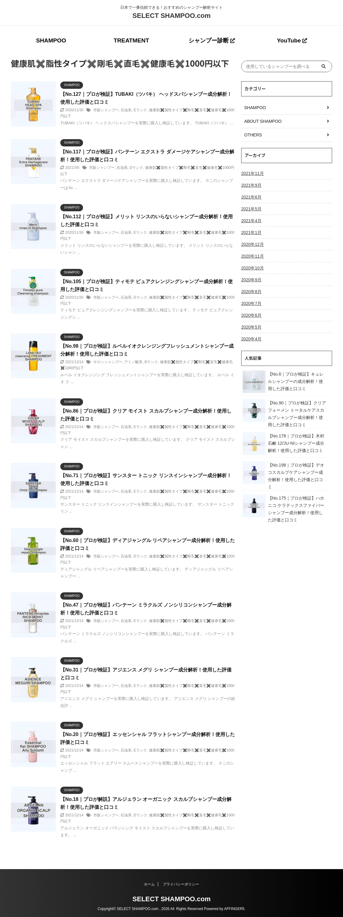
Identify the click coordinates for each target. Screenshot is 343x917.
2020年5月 (251, 327)
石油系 (126, 110)
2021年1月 (251, 232)
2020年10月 (252, 268)
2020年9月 (251, 279)
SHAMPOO (51, 40)
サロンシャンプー (107, 362)
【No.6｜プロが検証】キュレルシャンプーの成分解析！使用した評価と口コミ (296, 381)
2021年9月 (251, 185)
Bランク (151, 362)
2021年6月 (251, 197)
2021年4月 (251, 220)
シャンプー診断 (211, 40)
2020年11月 (252, 256)
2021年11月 (252, 173)
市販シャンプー (106, 110)
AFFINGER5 (234, 909)
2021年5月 (251, 208)
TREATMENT (131, 40)
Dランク (136, 168)
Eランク (140, 110)
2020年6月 (251, 315)
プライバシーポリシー (181, 884)
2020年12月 (252, 244)
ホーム (149, 884)
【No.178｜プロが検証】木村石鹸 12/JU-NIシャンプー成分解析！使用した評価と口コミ (296, 443)
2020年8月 (251, 291)
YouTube (292, 40)
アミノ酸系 (133, 362)
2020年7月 (251, 303)
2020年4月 (251, 338)
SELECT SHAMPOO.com (171, 15)
